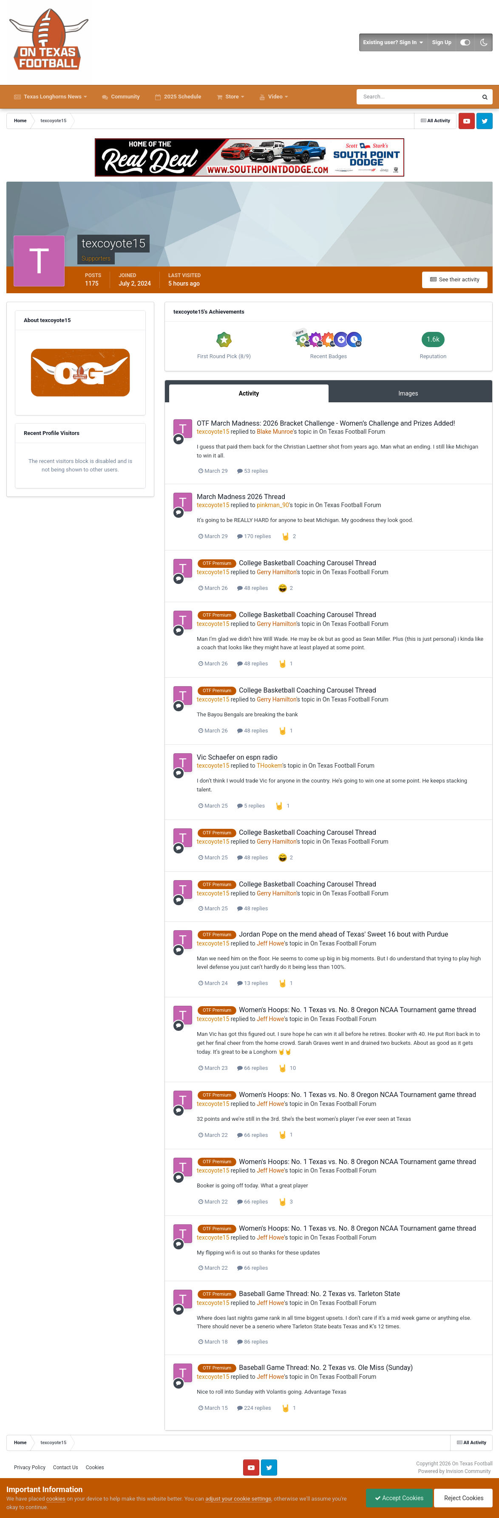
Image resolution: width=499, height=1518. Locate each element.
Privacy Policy (29, 1467)
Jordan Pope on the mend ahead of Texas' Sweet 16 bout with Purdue (343, 934)
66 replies (252, 1068)
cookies (55, 1499)
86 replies (252, 1341)
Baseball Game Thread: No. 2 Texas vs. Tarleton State (319, 1294)
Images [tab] (408, 393)
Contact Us (65, 1467)
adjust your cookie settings (238, 1499)
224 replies (254, 1408)
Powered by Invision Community (454, 1471)
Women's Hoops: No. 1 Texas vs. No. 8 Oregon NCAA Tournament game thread (357, 1010)
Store (232, 96)
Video (275, 96)
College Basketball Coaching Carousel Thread (307, 563)
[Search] (391, 96)
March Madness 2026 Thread (241, 497)
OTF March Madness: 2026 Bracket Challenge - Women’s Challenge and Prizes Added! (326, 423)
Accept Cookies (399, 1498)
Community (125, 96)
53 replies (252, 471)
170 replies (254, 536)
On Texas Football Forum (352, 431)
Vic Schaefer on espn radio (237, 757)
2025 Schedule (182, 96)
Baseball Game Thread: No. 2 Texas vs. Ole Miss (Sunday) (326, 1368)
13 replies (252, 983)
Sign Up (441, 42)
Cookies (95, 1467)
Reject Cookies (463, 1498)
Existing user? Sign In (393, 42)
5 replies (251, 805)
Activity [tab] (249, 393)
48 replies (252, 588)
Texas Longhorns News (53, 96)
